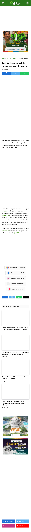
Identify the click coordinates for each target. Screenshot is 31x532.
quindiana (4, 186)
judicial (16, 208)
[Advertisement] (15, 93)
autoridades (5, 205)
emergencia (5, 190)
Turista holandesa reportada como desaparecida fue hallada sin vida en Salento (13, 378)
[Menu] (3, 3)
